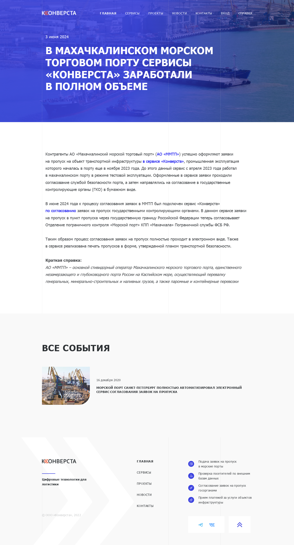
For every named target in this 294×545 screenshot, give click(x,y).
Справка (245, 13)
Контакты (204, 13)
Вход (225, 13)
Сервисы (144, 472)
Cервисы (132, 13)
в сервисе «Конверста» (163, 161)
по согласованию (60, 210)
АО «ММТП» (168, 154)
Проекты (155, 13)
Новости (179, 13)
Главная (108, 13)
